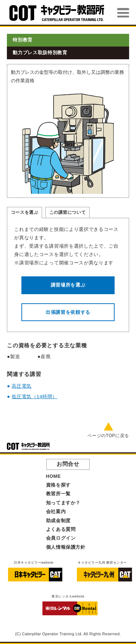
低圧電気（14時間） (34, 396)
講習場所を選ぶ (68, 285)
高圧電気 (22, 386)
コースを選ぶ (24, 212)
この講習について (67, 212)
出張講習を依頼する (68, 312)
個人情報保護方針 (66, 547)
